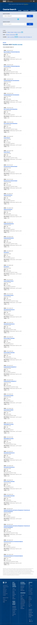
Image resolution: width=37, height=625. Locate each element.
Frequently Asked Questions (23, 607)
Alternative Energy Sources (9, 309)
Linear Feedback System (8, 281)
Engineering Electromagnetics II (10, 366)
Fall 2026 (19, 10)
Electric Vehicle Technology (9, 338)
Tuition (13, 612)
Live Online (12, 36)
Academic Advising (30, 610)
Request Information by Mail (31, 615)
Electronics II (6, 252)
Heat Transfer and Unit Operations (10, 109)
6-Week (8, 32)
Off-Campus (28, 36)
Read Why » (26, 4)
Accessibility (23, 600)
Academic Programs (14, 607)
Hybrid (24, 36)
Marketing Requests (22, 586)
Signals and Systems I (8, 195)
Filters (4, 30)
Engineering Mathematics (9, 223)
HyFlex (16, 36)
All (22, 32)
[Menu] (33, 1)
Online (8, 36)
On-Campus (20, 36)
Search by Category (6, 21)
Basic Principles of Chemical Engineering (12, 51)
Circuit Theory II (7, 137)
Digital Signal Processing (8, 424)
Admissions (14, 609)
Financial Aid (14, 614)
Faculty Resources (22, 589)
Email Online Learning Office (14, 593)
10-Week (15, 32)
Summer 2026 (25, 10)
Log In (31, 1)
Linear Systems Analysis (8, 395)
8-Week (11, 32)
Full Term (19, 32)
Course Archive (33, 10)
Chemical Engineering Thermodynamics (11, 80)
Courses (13, 610)
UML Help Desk (22, 595)
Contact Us (31, 612)
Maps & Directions (22, 598)
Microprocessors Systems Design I (10, 166)
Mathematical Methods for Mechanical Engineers (13, 541)
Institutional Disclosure (23, 603)
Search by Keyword (6, 13)
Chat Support (13, 598)
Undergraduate (12, 34)
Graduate (7, 34)
